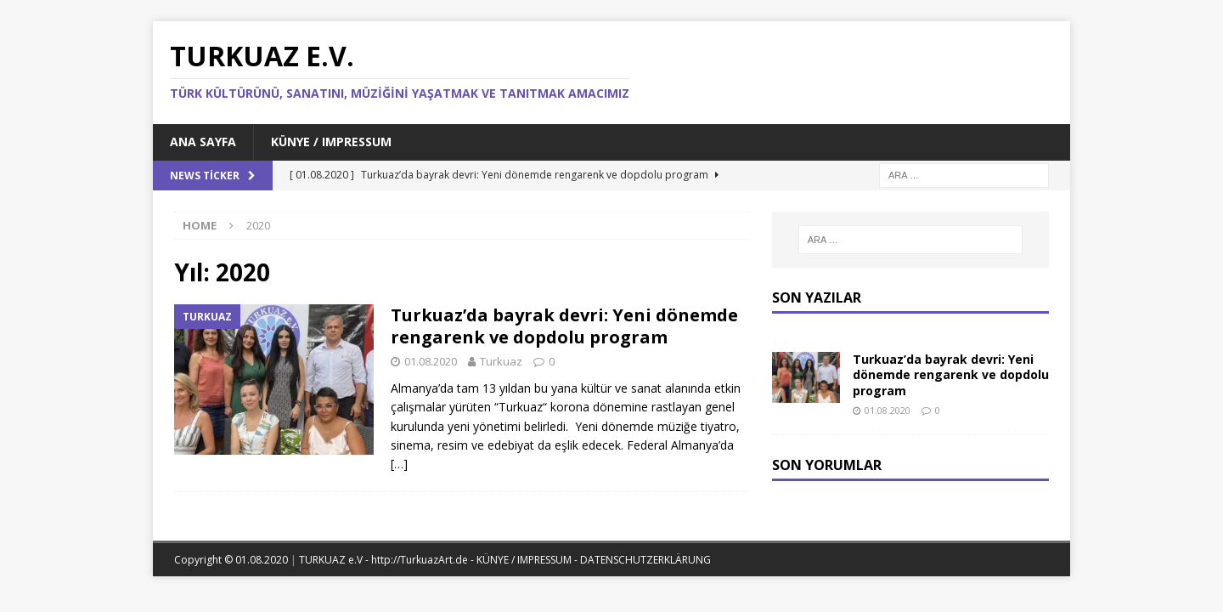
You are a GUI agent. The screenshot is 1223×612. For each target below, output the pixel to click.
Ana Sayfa (203, 141)
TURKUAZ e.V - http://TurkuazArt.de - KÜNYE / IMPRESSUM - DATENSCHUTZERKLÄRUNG (505, 559)
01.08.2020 (430, 361)
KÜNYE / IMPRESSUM (331, 141)
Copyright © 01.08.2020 (232, 559)
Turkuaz (501, 361)
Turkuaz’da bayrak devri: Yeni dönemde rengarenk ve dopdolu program (564, 325)
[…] (399, 464)
